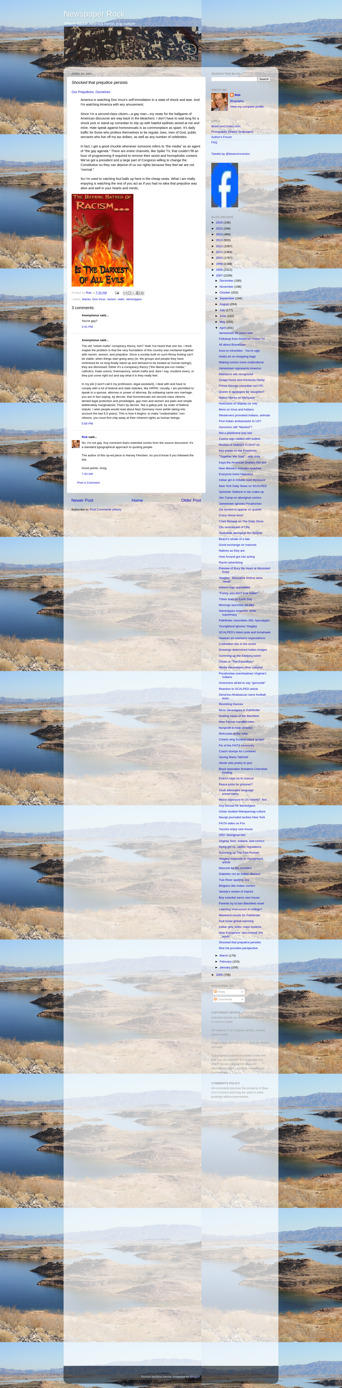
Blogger (195, 1376)
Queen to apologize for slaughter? (241, 391)
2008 (220, 269)
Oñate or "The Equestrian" (236, 661)
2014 (220, 234)
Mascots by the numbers (235, 868)
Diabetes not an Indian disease (239, 874)
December (227, 280)
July (223, 310)
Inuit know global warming (236, 921)
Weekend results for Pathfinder (239, 915)
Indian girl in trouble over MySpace (242, 480)
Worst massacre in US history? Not (243, 799)
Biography (237, 101)
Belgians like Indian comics (237, 885)
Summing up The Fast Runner (239, 852)
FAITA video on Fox (232, 823)
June (223, 316)
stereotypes (134, 299)
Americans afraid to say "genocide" (242, 682)
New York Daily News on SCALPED (243, 486)
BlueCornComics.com (226, 126)
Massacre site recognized (236, 374)
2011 (220, 252)
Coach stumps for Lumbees (237, 751)
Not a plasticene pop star (235, 433)
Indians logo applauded (234, 587)
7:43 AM (87, 474)
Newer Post (82, 500)
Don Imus (98, 299)
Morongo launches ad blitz (236, 605)
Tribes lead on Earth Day (235, 599)
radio (121, 299)
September (227, 298)
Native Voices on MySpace (237, 397)
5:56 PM (87, 423)
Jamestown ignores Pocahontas (240, 503)
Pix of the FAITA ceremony (236, 745)
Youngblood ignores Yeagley (238, 626)
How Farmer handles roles (236, 721)
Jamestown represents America (240, 368)
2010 (220, 257)
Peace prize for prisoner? (236, 784)
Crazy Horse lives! (231, 515)
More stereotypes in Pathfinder (239, 710)
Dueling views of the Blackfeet (239, 716)
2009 (220, 264)
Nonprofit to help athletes (235, 727)
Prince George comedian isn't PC (241, 385)
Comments (223, 999)
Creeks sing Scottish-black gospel (241, 739)
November (227, 286)
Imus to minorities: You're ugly (239, 350)
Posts (219, 991)
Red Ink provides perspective (238, 948)
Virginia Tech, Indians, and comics (242, 841)
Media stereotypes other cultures (241, 667)
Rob (89, 292)
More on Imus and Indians (236, 409)
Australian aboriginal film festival (240, 533)
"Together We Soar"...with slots (239, 456)
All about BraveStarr (232, 344)
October (225, 292)
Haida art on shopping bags (237, 356)
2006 (220, 974)
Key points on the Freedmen (238, 450)
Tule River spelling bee (234, 880)
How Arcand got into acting (237, 556)
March (224, 955)
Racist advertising (231, 562)
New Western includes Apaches (240, 468)
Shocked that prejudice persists (240, 942)
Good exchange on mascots (237, 544)
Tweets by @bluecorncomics (230, 153)
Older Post (191, 500)
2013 (220, 240)
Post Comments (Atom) (105, 509)
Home (137, 500)
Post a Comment (88, 482)
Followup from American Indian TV (242, 338)
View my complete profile (247, 106)
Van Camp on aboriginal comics (240, 497)
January (225, 967)
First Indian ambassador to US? (240, 421)
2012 (220, 246)
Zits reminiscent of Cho (234, 527)
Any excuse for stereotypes (237, 805)
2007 (220, 275)
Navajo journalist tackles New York (242, 817)
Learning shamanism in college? (240, 909)
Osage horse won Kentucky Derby (242, 380)
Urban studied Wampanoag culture (242, 811)
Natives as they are (232, 550)
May (223, 321)
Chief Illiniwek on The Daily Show (241, 521)
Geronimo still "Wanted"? (235, 427)
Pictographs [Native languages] (232, 131)
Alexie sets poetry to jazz (235, 763)
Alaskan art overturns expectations (242, 638)
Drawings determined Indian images (243, 649)
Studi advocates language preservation (236, 792)
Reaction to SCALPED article (238, 689)
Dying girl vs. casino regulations (240, 846)
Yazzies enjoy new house (236, 829)
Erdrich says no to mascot (236, 778)
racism (111, 299)
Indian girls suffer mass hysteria (240, 927)
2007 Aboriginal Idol (232, 835)
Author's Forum (221, 137)
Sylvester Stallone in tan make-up (241, 491)
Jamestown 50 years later (236, 333)
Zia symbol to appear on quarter (240, 509)
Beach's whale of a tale (234, 539)
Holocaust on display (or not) (238, 403)
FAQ (214, 142)
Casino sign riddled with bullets (239, 438)
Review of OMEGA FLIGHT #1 (239, 444)
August (225, 304)
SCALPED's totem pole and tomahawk (245, 632)
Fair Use (217, 1059)
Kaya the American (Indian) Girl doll (242, 462)
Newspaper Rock (94, 14)
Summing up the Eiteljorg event (240, 655)
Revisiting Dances (231, 704)
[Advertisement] (239, 1134)
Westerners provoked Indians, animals (244, 415)
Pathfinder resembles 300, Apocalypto (244, 620)
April (223, 327)
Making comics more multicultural (241, 362)
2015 (220, 228)
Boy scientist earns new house (239, 897)
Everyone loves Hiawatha (236, 474)
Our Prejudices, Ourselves (91, 92)
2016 (220, 222)
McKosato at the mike (233, 733)
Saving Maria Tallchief (233, 757)
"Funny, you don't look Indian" (239, 593)
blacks (86, 299)
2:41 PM (87, 326)
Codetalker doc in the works (237, 644)
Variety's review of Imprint (236, 891)
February (226, 961)
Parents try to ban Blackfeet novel (241, 903)
